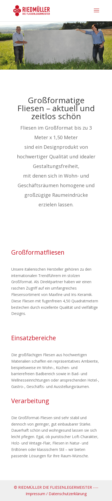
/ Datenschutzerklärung (66, 493)
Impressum (35, 493)
